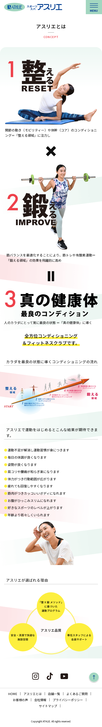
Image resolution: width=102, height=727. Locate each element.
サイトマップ (48, 706)
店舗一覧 (54, 694)
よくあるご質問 (77, 694)
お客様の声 (20, 700)
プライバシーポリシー (68, 700)
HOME (12, 694)
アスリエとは (32, 694)
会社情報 (40, 700)
